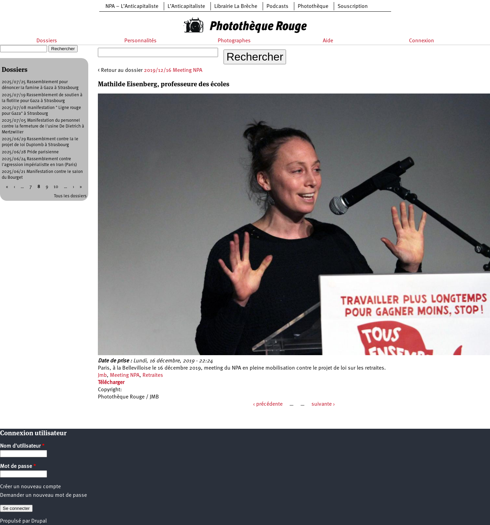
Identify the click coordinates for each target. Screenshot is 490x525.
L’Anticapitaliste (186, 6)
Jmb (102, 375)
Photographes (234, 41)
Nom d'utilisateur (22, 446)
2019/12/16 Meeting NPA (173, 70)
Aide (328, 41)
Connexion (421, 41)
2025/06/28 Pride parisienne (30, 152)
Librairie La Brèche (235, 6)
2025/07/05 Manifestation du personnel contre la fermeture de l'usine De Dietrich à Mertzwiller (43, 126)
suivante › (323, 404)
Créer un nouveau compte (30, 487)
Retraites (153, 375)
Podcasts (277, 6)
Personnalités (140, 41)
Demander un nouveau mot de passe (43, 495)
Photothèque (313, 6)
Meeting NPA (124, 375)
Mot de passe (18, 466)
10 (56, 187)
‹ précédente (268, 404)
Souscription (353, 6)
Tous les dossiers (70, 196)
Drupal (39, 521)
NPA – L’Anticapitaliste (131, 6)
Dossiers (46, 41)
